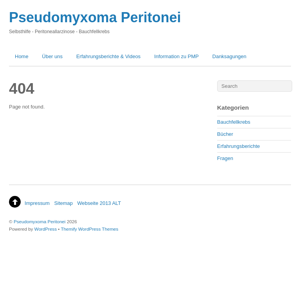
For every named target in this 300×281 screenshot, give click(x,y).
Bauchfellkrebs (233, 122)
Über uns (52, 56)
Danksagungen (229, 56)
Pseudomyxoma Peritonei (40, 221)
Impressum (37, 203)
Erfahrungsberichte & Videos (108, 56)
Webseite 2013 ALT (99, 203)
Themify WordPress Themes (89, 228)
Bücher (225, 134)
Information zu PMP (176, 56)
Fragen (225, 158)
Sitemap (63, 203)
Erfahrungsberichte (238, 146)
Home (22, 56)
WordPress (45, 228)
